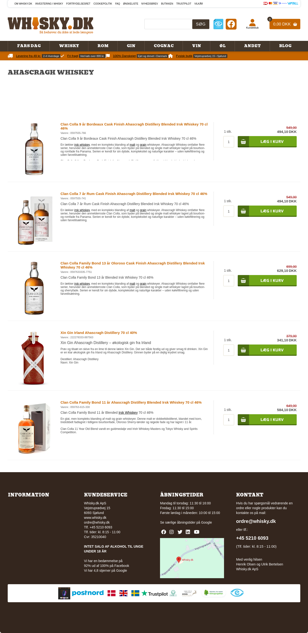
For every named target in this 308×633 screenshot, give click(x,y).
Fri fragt (72, 56)
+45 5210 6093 (252, 538)
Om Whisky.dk (23, 3)
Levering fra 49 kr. (28, 56)
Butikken (167, 3)
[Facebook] (231, 24)
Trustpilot (183, 3)
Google (206, 522)
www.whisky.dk (95, 518)
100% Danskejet (124, 56)
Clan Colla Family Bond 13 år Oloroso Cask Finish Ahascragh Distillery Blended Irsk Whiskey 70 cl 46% (133, 265)
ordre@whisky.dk (97, 522)
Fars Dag (29, 46)
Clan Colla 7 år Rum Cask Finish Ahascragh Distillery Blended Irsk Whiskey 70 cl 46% (134, 194)
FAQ (117, 3)
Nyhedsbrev (149, 3)
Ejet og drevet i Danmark (152, 56)
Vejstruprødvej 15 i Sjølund (210, 56)
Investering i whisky (49, 3)
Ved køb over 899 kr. (92, 56)
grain (143, 144)
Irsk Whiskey (128, 412)
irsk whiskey (82, 144)
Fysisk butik (184, 56)
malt (132, 144)
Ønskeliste (130, 3)
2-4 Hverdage (51, 56)
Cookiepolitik (103, 3)
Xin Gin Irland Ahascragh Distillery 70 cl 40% (99, 333)
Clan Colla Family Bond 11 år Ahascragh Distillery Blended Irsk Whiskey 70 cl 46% (131, 402)
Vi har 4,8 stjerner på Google (105, 570)
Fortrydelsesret (78, 3)
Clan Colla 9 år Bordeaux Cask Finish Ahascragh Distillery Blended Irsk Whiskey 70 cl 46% (134, 126)
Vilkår (198, 3)
